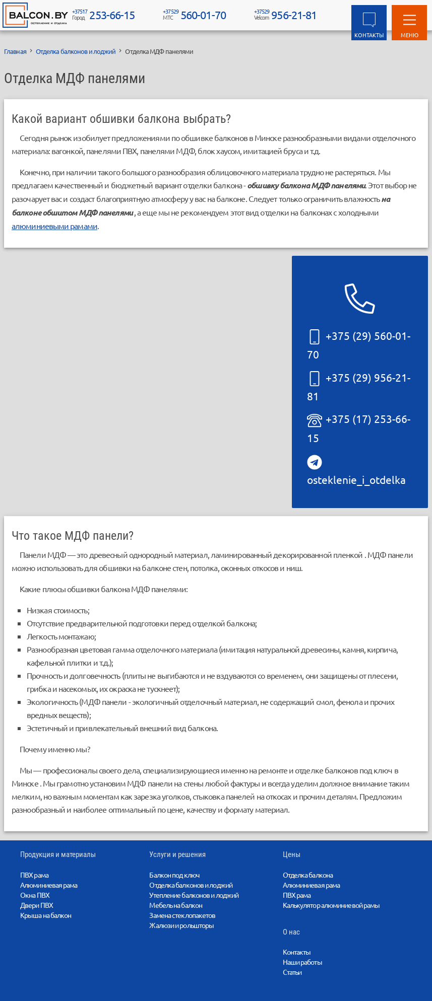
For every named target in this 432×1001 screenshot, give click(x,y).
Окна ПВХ (34, 894)
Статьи (292, 971)
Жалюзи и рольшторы (181, 925)
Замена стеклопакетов (182, 914)
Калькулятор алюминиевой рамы (331, 904)
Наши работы (302, 961)
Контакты (297, 951)
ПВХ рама (34, 874)
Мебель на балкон (175, 904)
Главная (15, 51)
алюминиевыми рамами (54, 226)
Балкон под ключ (174, 874)
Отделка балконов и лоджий (76, 51)
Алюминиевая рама (49, 884)
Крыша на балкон (46, 914)
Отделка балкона (308, 874)
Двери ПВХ (36, 904)
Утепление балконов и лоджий (193, 894)
